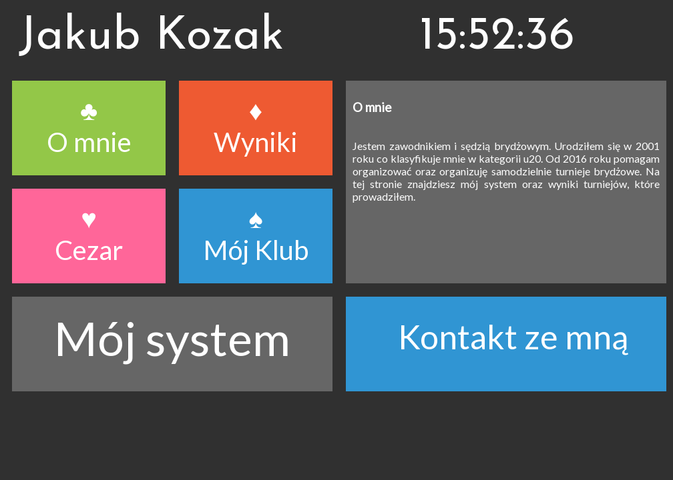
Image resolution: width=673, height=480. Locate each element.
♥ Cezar (89, 234)
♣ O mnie (89, 126)
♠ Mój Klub (256, 234)
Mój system (172, 338)
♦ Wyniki (256, 126)
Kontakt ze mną (513, 337)
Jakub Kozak (151, 37)
